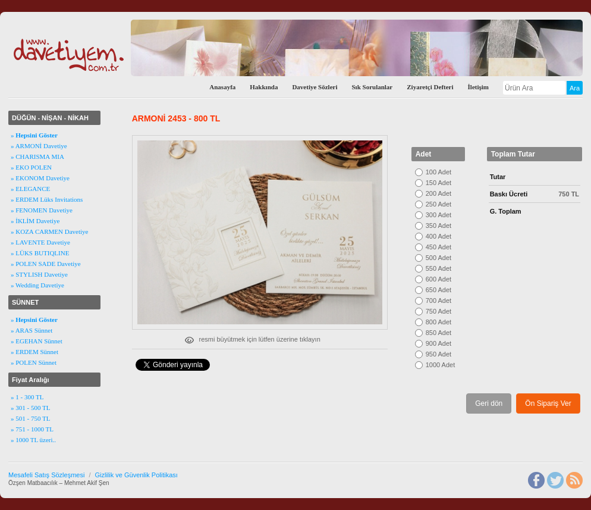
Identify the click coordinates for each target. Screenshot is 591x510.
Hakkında (264, 86)
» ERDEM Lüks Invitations (47, 199)
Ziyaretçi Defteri (430, 86)
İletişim (478, 86)
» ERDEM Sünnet (34, 351)
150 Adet (438, 182)
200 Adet (438, 193)
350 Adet (438, 225)
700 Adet (438, 300)
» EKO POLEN (31, 167)
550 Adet (438, 268)
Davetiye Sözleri (314, 86)
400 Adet (438, 236)
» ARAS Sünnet (31, 330)
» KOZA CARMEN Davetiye (49, 231)
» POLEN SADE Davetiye (46, 263)
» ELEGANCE (30, 188)
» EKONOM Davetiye (40, 178)
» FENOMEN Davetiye (42, 210)
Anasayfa (222, 86)
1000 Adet (440, 364)
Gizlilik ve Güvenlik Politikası (136, 474)
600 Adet (438, 279)
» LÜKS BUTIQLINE (40, 252)
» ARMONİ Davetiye (39, 145)
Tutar (498, 176)
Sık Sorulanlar (371, 86)
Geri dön (488, 403)
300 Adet (438, 214)
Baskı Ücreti (509, 194)
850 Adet (438, 332)
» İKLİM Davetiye (35, 220)
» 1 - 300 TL (27, 397)
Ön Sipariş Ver (548, 403)
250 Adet (438, 204)
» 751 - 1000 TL (32, 429)
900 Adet (438, 343)
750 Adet (438, 311)
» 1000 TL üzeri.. (33, 439)
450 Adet (438, 247)
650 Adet (438, 289)
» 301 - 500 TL (30, 407)
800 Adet (438, 322)
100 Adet (438, 172)
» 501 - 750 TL (30, 418)
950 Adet (438, 354)
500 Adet (438, 257)
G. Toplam (505, 211)
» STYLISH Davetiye (39, 274)
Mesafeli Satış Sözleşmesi (46, 474)
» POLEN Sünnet (33, 362)
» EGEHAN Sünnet (36, 341)
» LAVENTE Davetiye (40, 242)
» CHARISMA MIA (37, 156)
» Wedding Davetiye (37, 285)
